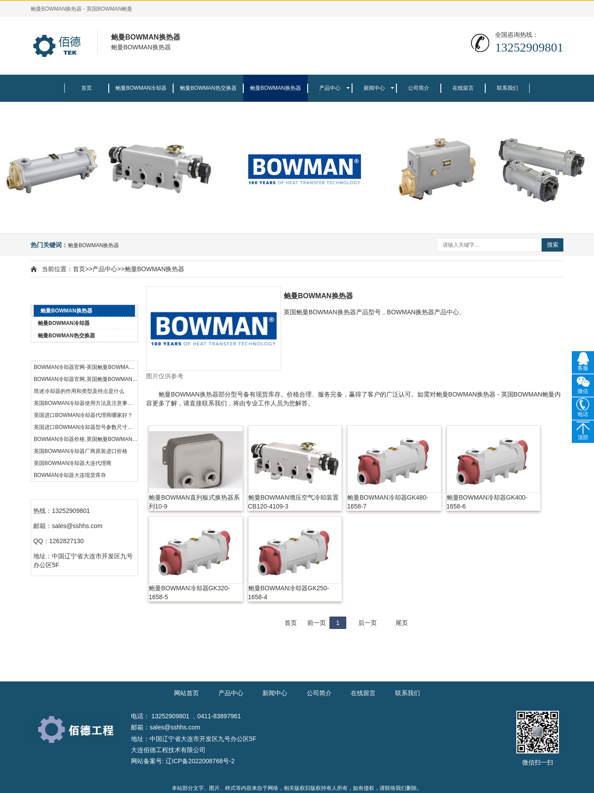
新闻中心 (374, 88)
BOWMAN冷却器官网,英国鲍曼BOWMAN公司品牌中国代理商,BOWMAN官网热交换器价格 (86, 379)
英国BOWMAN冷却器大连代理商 (72, 463)
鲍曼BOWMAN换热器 (275, 88)
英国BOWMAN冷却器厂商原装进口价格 (80, 451)
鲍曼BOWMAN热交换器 (208, 88)
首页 (86, 88)
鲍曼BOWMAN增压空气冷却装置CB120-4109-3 (293, 502)
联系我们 (507, 88)
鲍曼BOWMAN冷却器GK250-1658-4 (288, 593)
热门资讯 (83, 352)
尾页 (402, 622)
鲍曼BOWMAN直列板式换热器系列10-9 (194, 502)
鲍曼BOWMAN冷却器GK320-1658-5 (189, 593)
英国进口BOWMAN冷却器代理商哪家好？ (83, 415)
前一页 (316, 622)
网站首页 (186, 693)
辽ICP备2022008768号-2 (200, 761)
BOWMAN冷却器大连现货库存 (70, 475)
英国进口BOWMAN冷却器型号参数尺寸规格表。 (86, 427)
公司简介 (418, 88)
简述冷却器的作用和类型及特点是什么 (79, 391)
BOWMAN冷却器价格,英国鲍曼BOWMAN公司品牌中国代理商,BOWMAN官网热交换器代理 (86, 439)
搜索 (552, 244)
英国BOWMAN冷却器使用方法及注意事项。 (86, 403)
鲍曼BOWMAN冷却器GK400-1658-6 (487, 502)
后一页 (367, 622)
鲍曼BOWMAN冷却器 (140, 88)
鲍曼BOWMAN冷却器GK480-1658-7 (387, 502)
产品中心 (330, 88)
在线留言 (463, 88)
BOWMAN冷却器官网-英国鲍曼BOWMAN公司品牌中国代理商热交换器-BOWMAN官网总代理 (86, 367)
